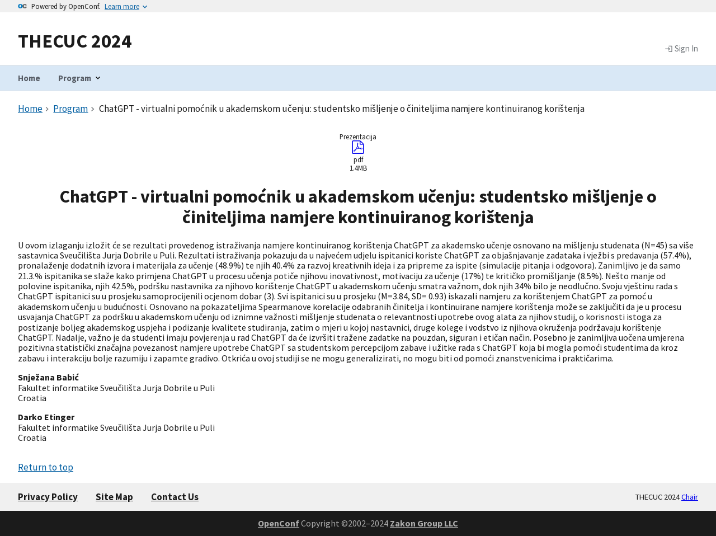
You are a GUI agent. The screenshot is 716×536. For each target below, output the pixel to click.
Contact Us (175, 497)
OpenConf (278, 523)
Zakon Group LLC (424, 523)
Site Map (114, 497)
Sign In (681, 49)
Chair (689, 497)
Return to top (45, 467)
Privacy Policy (48, 497)
